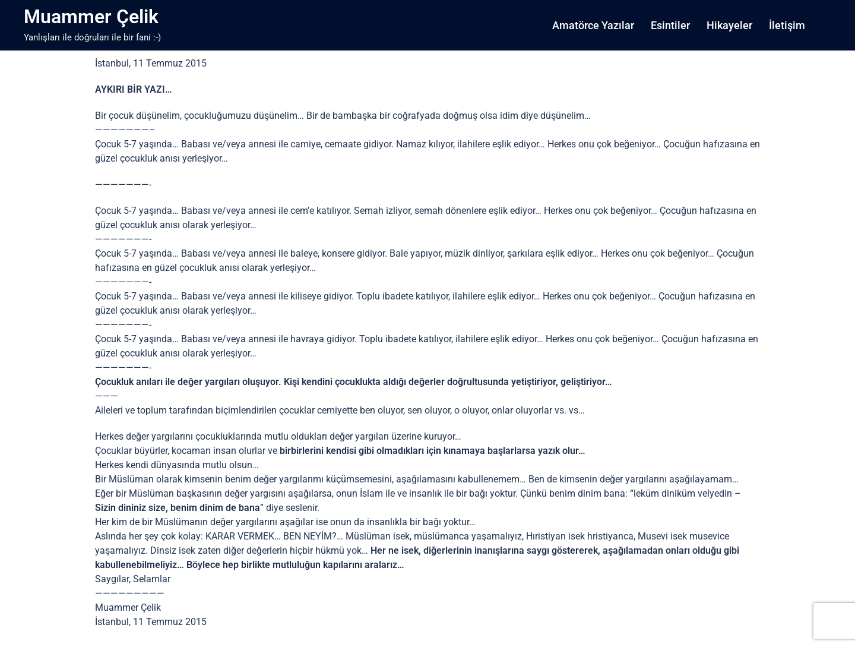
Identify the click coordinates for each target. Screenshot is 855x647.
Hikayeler (729, 25)
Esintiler (670, 25)
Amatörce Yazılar (593, 25)
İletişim (787, 25)
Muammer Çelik (91, 16)
